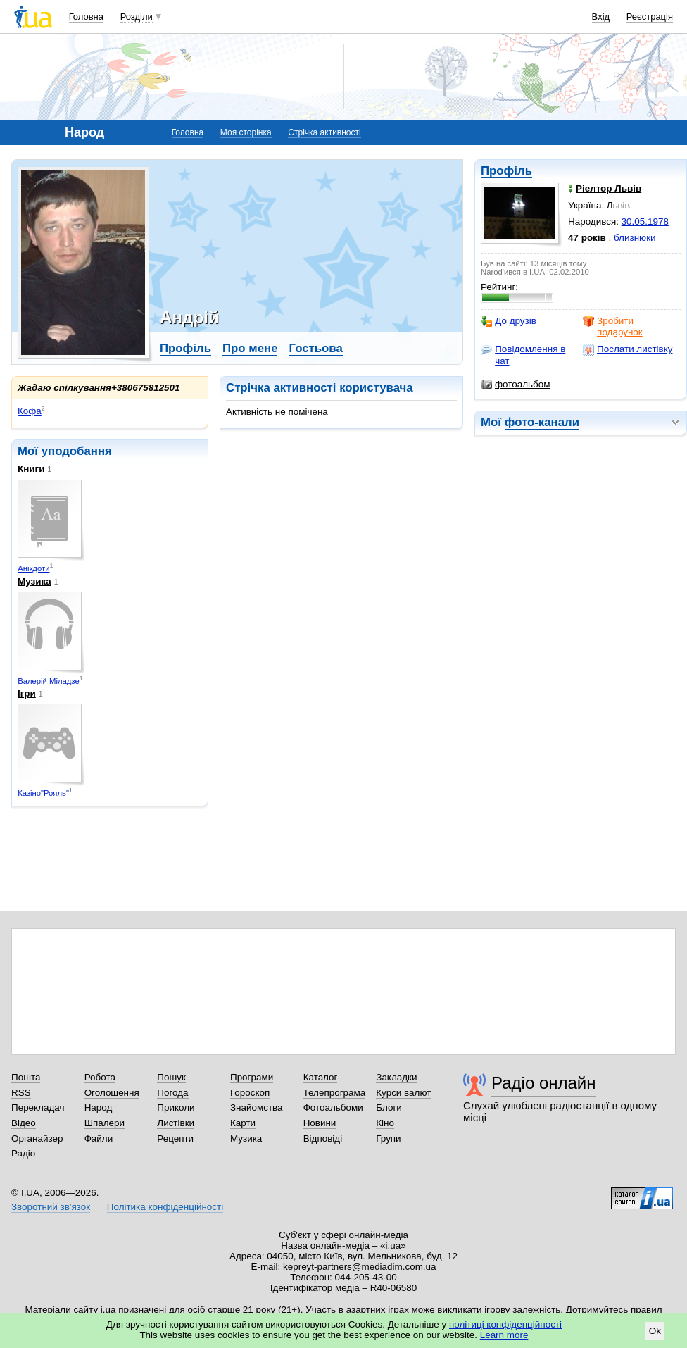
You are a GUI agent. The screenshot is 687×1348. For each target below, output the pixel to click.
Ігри (27, 693)
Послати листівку (627, 349)
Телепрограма (334, 1092)
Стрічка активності (324, 132)
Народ (98, 1107)
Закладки (396, 1077)
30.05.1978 (645, 221)
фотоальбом (515, 384)
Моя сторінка (246, 132)
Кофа (30, 411)
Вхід (601, 16)
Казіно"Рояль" (43, 793)
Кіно (385, 1123)
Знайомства (256, 1107)
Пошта (25, 1077)
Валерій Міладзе (49, 681)
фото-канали (542, 422)
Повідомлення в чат (523, 355)
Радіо (23, 1153)
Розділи (136, 16)
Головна (86, 16)
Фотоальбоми (333, 1107)
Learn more (504, 1335)
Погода (172, 1092)
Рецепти (175, 1138)
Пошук (171, 1077)
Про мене (250, 348)
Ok (655, 1330)
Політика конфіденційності (165, 1207)
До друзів (508, 321)
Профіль (506, 170)
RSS (21, 1092)
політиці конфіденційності (505, 1324)
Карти (243, 1123)
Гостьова (315, 348)
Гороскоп (250, 1092)
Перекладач (37, 1107)
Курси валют (403, 1092)
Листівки (175, 1123)
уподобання (77, 451)
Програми (251, 1077)
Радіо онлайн (543, 1082)
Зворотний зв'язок (50, 1207)
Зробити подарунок (613, 326)
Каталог (320, 1077)
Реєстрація (649, 16)
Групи (388, 1138)
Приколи (175, 1107)
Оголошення (111, 1092)
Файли (98, 1138)
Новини (319, 1123)
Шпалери (104, 1123)
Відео (23, 1123)
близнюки (635, 237)
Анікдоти (33, 568)
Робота (99, 1077)
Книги (31, 468)
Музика (34, 581)
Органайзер (37, 1138)
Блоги (389, 1107)
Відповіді (323, 1138)
